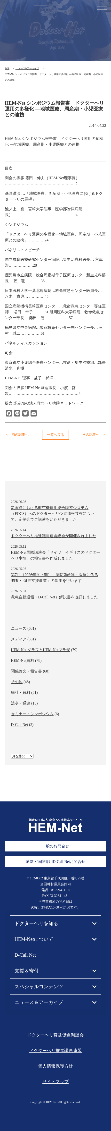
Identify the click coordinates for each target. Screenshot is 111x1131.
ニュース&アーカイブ (27, 68)
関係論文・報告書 (26, 671)
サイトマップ (55, 1081)
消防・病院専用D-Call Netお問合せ (56, 861)
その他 (17, 682)
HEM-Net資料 (22, 660)
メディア (18, 639)
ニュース (18, 628)
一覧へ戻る (55, 435)
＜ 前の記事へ (17, 434)
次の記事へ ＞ (94, 434)
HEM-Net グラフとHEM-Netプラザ (40, 650)
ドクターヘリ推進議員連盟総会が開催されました (53, 536)
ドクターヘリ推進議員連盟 (55, 1050)
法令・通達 (20, 703)
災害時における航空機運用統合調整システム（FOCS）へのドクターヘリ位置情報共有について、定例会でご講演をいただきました (52, 513)
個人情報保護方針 (55, 1066)
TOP (7, 68)
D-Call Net (19, 725)
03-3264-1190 (60, 890)
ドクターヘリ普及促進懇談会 (55, 1035)
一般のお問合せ (55, 846)
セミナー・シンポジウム (32, 714)
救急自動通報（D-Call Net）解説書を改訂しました (54, 597)
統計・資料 (20, 692)
